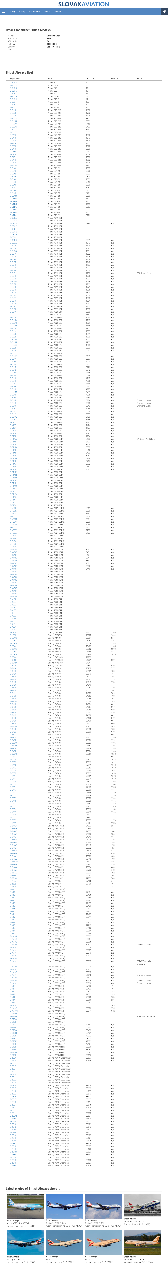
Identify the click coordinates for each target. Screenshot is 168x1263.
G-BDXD (13, 663)
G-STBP (13, 1022)
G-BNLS (13, 715)
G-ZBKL (13, 1149)
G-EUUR (13, 350)
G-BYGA (13, 737)
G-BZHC (13, 878)
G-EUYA (13, 359)
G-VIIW (12, 933)
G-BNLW (13, 726)
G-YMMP (13, 972)
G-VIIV (12, 931)
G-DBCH (13, 234)
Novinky (12, 12)
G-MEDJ (13, 204)
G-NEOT (13, 516)
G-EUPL (13, 279)
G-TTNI (13, 461)
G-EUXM (13, 196)
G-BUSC (13, 85)
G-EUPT (13, 298)
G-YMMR (13, 975)
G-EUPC (13, 259)
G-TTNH (13, 458)
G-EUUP (13, 348)
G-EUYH (13, 378)
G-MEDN (13, 212)
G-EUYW (13, 417)
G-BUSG (13, 96)
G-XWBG (13, 566)
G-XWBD (13, 558)
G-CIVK (13, 784)
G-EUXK (13, 190)
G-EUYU (13, 411)
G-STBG (13, 1030)
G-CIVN (13, 792)
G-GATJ (13, 157)
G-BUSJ (13, 105)
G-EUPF (13, 265)
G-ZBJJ (13, 1110)
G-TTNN (13, 475)
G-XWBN (13, 585)
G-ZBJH (13, 1105)
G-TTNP (13, 480)
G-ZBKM (13, 1152)
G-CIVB (13, 759)
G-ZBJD (13, 1094)
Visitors (59, 12)
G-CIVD (13, 765)
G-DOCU (13, 652)
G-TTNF (13, 453)
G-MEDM (13, 210)
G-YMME (13, 1008)
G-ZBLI (12, 1077)
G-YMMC (13, 939)
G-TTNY (13, 500)
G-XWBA (13, 549)
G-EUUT (13, 353)
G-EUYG (13, 375)
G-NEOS (13, 513)
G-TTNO (13, 478)
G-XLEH (13, 618)
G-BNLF (13, 682)
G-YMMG (13, 947)
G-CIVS (13, 804)
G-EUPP (13, 290)
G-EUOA (13, 243)
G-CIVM (13, 790)
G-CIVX (13, 817)
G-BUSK (13, 107)
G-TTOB (13, 433)
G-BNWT (13, 853)
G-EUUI (13, 328)
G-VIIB (12, 892)
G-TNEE (13, 547)
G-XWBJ (13, 574)
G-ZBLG (13, 1072)
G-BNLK (13, 696)
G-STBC (13, 1049)
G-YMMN (13, 967)
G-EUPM (13, 281)
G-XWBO (13, 588)
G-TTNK (13, 466)
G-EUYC (13, 364)
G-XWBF (13, 563)
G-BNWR (13, 848)
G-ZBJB (13, 1088)
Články (22, 12)
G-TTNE (13, 450)
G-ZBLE (13, 1066)
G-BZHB (13, 875)
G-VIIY (12, 1002)
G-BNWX (13, 864)
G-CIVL (13, 787)
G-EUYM (13, 392)
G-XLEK (13, 627)
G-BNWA (13, 826)
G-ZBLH (13, 1074)
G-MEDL (13, 207)
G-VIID (12, 897)
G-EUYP (13, 400)
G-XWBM (13, 583)
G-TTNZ (13, 502)
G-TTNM (13, 472)
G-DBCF (13, 229)
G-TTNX (13, 497)
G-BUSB (13, 82)
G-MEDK (13, 152)
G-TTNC (13, 444)
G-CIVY (13, 820)
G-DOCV (13, 654)
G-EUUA (13, 315)
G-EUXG (13, 179)
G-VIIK (12, 911)
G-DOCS (13, 649)
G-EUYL (13, 389)
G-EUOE (13, 245)
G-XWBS (13, 596)
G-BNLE (13, 679)
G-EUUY (13, 132)
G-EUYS (13, 406)
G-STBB (13, 1047)
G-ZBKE (13, 1130)
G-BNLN (13, 704)
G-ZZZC (13, 886)
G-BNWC (13, 831)
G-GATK (13, 160)
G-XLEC (13, 605)
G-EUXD (13, 171)
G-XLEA (13, 599)
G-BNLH (13, 687)
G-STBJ (13, 1038)
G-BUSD (13, 88)
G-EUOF (13, 248)
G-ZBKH (13, 1138)
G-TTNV (13, 491)
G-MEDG (13, 201)
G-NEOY (13, 530)
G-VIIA (12, 986)
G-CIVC (13, 762)
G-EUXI (13, 185)
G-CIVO (13, 795)
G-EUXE (13, 174)
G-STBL (13, 1044)
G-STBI (13, 1036)
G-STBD (13, 1052)
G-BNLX (13, 729)
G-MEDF (13, 198)
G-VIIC (12, 895)
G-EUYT (13, 408)
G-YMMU (13, 983)
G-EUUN (13, 342)
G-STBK (13, 1041)
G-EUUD (13, 320)
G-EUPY (13, 306)
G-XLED (13, 607)
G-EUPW (13, 303)
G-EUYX (13, 420)
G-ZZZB (13, 884)
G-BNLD (13, 676)
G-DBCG (13, 232)
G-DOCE (13, 641)
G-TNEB (13, 538)
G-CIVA (13, 757)
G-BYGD (13, 746)
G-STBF (13, 1027)
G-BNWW (14, 862)
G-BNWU (13, 856)
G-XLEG (13, 616)
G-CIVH (13, 776)
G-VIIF (12, 903)
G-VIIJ (12, 909)
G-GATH (13, 135)
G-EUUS (13, 118)
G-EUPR (13, 292)
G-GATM (13, 165)
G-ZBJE (13, 1096)
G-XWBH (13, 569)
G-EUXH (13, 182)
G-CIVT (13, 806)
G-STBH (13, 1033)
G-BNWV (13, 859)
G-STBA (13, 1025)
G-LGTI (13, 635)
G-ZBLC (13, 1063)
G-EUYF (13, 373)
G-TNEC (13, 541)
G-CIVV (13, 812)
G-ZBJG (13, 1102)
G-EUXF (13, 176)
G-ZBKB (13, 1121)
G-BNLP (13, 710)
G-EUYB (13, 361)
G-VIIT (12, 925)
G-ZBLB (13, 1060)
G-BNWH (13, 837)
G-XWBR (13, 594)
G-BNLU (13, 721)
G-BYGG (13, 754)
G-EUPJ (13, 273)
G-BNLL (13, 699)
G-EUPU (13, 301)
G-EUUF (13, 116)
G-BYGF (13, 751)
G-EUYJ (13, 384)
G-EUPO (13, 287)
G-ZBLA (13, 1058)
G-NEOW (13, 524)
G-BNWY (13, 867)
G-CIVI (12, 779)
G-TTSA (13, 505)
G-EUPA (13, 254)
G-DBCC (13, 221)
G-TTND (13, 447)
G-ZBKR (13, 1163)
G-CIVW (13, 815)
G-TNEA (13, 536)
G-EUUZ (13, 356)
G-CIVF (13, 770)
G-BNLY (13, 732)
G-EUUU (13, 121)
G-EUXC (13, 168)
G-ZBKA (13, 1118)
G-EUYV (13, 414)
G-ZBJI (12, 1107)
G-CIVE (13, 768)
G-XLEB (13, 602)
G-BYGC (13, 743)
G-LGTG (13, 632)
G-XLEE (13, 610)
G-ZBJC (13, 1091)
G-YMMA (13, 936)
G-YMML (13, 961)
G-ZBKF (13, 1132)
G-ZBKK (13, 1146)
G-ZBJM (13, 1116)
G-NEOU (13, 519)
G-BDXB (13, 660)
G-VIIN (12, 920)
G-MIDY (13, 431)
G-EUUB (13, 110)
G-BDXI (13, 665)
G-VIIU (12, 928)
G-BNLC (13, 674)
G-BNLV (13, 723)
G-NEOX (13, 527)
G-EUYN (13, 395)
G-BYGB (13, 740)
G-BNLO (13, 707)
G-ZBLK (13, 1083)
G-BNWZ (13, 870)
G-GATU (13, 149)
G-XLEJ (13, 624)
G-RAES (13, 889)
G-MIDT (13, 154)
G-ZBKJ (13, 1143)
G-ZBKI (13, 1141)
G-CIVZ (13, 823)
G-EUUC (13, 317)
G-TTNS (13, 486)
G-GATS (13, 146)
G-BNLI (13, 690)
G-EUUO (13, 345)
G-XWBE (13, 560)
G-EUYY (13, 312)
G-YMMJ (13, 955)
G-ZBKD (13, 1127)
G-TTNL (13, 469)
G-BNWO (13, 845)
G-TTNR (13, 483)
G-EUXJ (13, 187)
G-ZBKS (13, 1165)
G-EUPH (13, 270)
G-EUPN (13, 284)
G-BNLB (13, 671)
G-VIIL (12, 914)
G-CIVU (13, 809)
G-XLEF (13, 613)
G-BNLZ (13, 734)
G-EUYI (13, 381)
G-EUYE (13, 370)
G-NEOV (13, 522)
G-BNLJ (13, 693)
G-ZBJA (13, 1085)
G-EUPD (13, 262)
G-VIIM (12, 917)
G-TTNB (13, 442)
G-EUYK (13, 386)
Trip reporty (34, 12)
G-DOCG (13, 643)
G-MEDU (13, 215)
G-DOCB (13, 638)
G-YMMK (13, 958)
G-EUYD (13, 367)
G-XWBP (13, 591)
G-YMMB (13, 1005)
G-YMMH (13, 950)
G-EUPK (13, 276)
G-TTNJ (13, 464)
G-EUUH (13, 326)
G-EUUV (13, 124)
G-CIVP (13, 798)
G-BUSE (13, 91)
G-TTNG (13, 455)
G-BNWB (13, 828)
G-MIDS (13, 425)
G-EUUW (13, 127)
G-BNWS (13, 850)
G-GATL (13, 163)
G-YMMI (13, 953)
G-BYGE (13, 748)
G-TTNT (13, 489)
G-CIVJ (13, 781)
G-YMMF (13, 944)
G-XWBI (13, 571)
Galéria (47, 12)
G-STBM (13, 1014)
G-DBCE (13, 226)
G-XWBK (13, 577)
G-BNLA (13, 668)
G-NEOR (13, 511)
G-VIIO (12, 991)
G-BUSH (13, 99)
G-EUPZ (13, 309)
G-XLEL (13, 629)
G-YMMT (13, 980)
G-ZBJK (13, 1113)
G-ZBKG (13, 1135)
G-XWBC (13, 555)
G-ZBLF (13, 1069)
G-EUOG (13, 251)
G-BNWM (13, 839)
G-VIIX (12, 1000)
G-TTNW (13, 494)
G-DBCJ (13, 237)
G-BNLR (13, 712)
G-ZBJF (13, 1099)
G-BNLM (13, 701)
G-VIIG (12, 906)
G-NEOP (13, 508)
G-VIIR (12, 997)
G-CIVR (13, 801)
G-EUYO (13, 397)
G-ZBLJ (13, 1080)
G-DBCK (13, 240)
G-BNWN (13, 842)
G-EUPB (13, 256)
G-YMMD (13, 942)
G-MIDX (13, 428)
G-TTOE (13, 436)
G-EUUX (13, 129)
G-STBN (13, 1016)
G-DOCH (13, 646)
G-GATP (13, 140)
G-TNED (13, 544)
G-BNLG (13, 685)
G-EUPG (13, 268)
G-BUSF (13, 93)
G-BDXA (13, 657)
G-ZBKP (13, 1160)
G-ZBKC (13, 1124)
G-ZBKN (13, 1154)
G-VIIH (12, 989)
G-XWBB (13, 552)
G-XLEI (12, 621)
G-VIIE (12, 900)
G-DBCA (13, 218)
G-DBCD (13, 223)
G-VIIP (12, 994)
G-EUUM (13, 339)
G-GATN (13, 138)
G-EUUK (13, 334)
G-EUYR (13, 403)
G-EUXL (13, 193)
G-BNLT (13, 718)
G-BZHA (13, 873)
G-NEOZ (13, 533)
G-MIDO (13, 422)
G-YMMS (13, 978)
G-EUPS (13, 295)
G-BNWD (13, 834)
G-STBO (13, 1019)
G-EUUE (13, 113)
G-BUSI (13, 102)
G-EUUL (13, 337)
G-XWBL (13, 580)
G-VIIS (12, 922)
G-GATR (13, 143)
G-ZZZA (13, 881)
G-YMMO (13, 969)
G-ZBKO (13, 1157)
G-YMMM (14, 1011)
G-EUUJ (13, 331)
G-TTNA (13, 439)
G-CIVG (13, 773)
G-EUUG (13, 323)
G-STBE (13, 1055)
